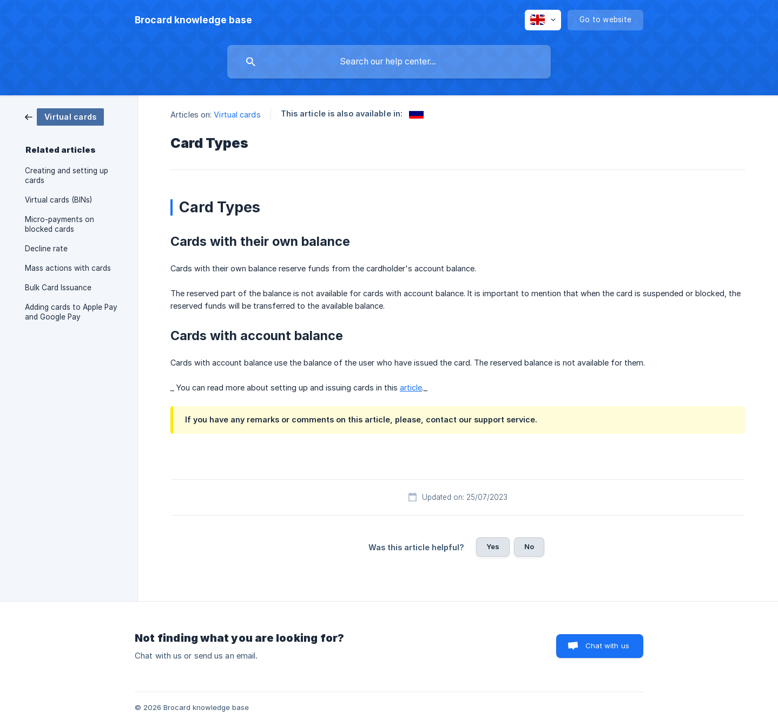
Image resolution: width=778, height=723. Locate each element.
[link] (64, 116)
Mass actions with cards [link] (68, 268)
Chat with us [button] (607, 645)
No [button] (529, 546)
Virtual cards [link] (237, 114)
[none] (193, 20)
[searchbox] (389, 62)
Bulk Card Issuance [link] (58, 287)
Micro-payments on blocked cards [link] (59, 224)
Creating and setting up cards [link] (66, 175)
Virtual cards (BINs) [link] (58, 200)
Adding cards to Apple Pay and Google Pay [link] (71, 312)
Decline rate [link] (46, 248)
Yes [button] (492, 546)
